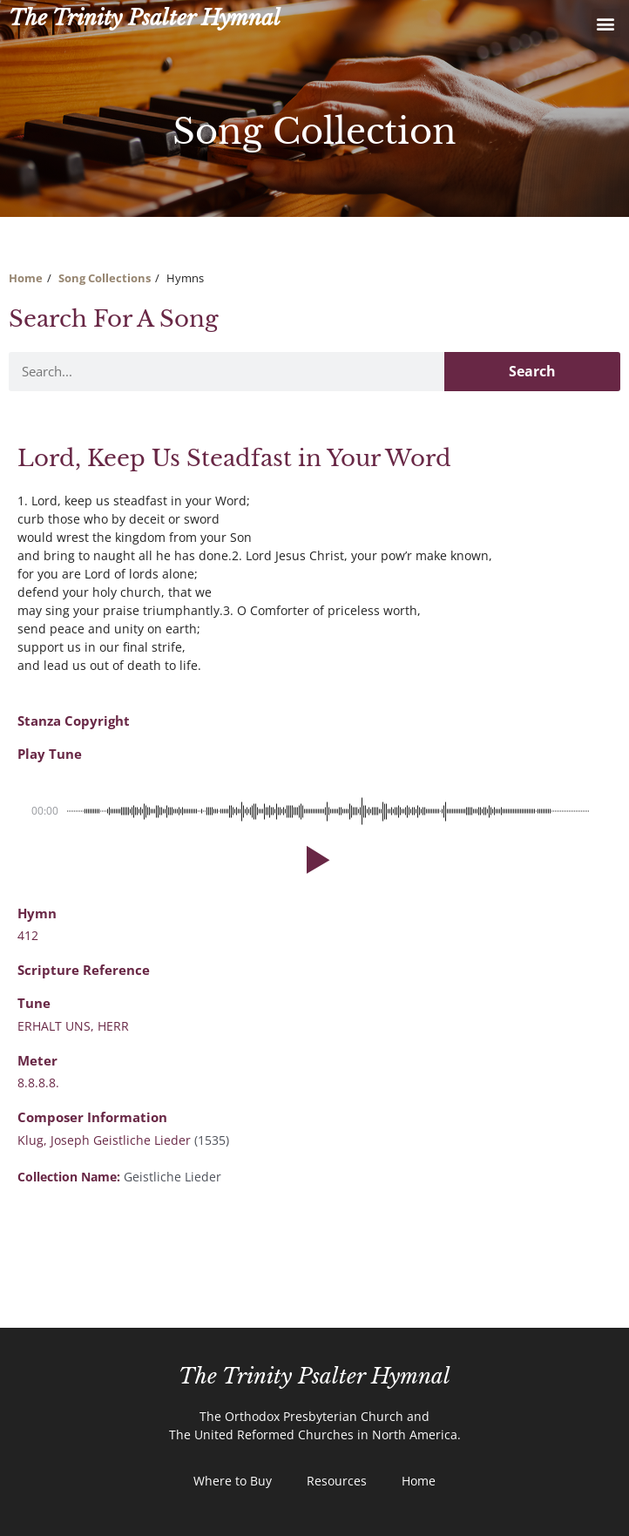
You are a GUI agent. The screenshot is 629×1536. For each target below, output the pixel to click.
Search (532, 371)
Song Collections (104, 278)
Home (26, 278)
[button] (606, 23)
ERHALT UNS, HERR (73, 1026)
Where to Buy (232, 1480)
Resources (337, 1480)
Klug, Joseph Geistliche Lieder (104, 1140)
